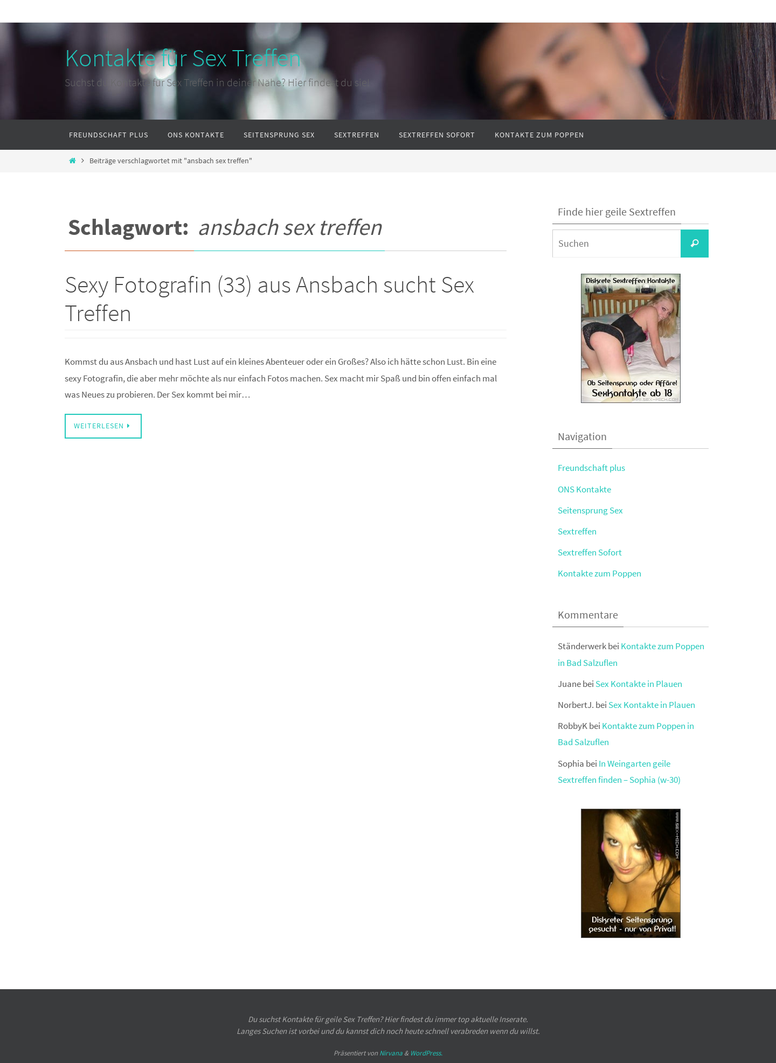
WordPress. (426, 1053)
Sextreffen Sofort (590, 552)
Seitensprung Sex (590, 510)
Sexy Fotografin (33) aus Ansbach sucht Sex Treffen (269, 298)
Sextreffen (577, 531)
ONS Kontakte (584, 489)
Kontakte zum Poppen (599, 573)
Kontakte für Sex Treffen (183, 57)
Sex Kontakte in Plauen (638, 684)
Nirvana (391, 1053)
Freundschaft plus (591, 468)
